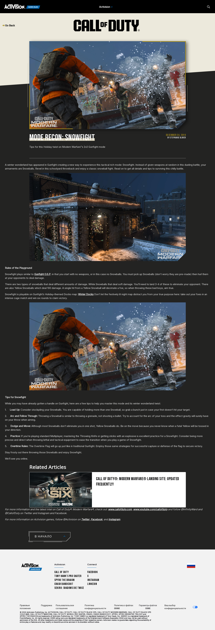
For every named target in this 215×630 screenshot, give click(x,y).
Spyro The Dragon (64, 580)
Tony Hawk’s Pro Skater (67, 576)
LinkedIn (92, 584)
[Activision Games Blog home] (31, 567)
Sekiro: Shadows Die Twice (69, 588)
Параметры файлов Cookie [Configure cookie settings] (148, 607)
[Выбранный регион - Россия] (191, 565)
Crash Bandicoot (63, 584)
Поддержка (46, 605)
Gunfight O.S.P (42, 274)
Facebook (92, 572)
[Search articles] (208, 6)
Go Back (8, 25)
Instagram (93, 580)
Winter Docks (86, 294)
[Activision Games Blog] (22, 7)
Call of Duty (61, 572)
